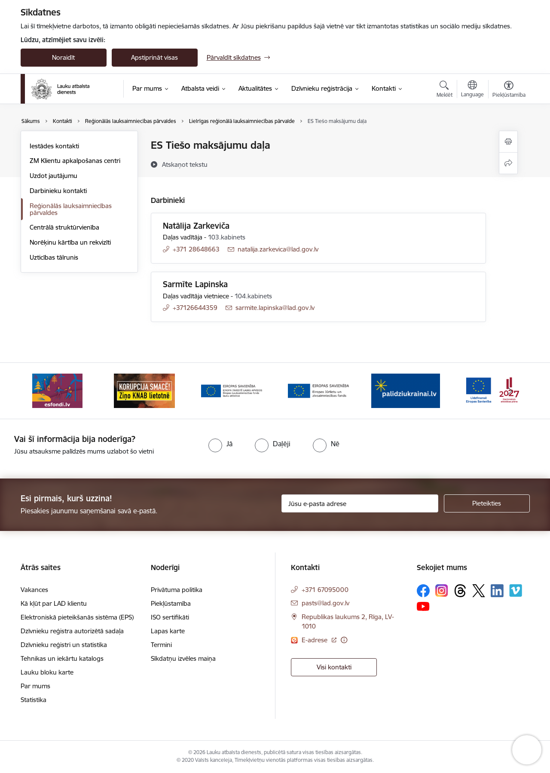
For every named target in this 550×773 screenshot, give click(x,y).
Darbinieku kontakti (58, 191)
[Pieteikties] (487, 503)
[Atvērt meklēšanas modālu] (444, 90)
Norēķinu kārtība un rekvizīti (70, 242)
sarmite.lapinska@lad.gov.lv (275, 308)
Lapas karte (168, 631)
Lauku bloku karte (47, 672)
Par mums (35, 686)
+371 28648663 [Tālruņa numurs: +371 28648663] (196, 249)
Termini (161, 645)
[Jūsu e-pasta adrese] (359, 503)
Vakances (34, 590)
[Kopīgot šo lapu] (508, 163)
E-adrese (315, 640)
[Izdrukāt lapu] (508, 141)
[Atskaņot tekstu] (185, 164)
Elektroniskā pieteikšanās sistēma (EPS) (77, 617)
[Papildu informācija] (344, 640)
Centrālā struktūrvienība (64, 227)
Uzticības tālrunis (54, 257)
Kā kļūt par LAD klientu (54, 603)
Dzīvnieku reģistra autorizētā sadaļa (72, 631)
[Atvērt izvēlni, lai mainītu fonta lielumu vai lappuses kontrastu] (509, 90)
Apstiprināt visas (154, 57)
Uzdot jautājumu (53, 176)
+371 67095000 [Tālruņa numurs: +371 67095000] (325, 590)
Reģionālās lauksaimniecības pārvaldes (71, 209)
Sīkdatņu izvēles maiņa (183, 658)
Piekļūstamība (171, 603)
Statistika (33, 700)
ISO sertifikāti (170, 617)
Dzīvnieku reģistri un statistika (64, 645)
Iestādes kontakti (54, 146)
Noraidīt (63, 57)
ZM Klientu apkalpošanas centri (75, 160)
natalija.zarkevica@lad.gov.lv (278, 249)
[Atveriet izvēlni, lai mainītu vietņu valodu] (472, 90)
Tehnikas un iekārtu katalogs (62, 658)
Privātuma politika (176, 590)
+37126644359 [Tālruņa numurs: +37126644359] (195, 308)
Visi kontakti (334, 667)
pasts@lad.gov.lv (325, 603)
